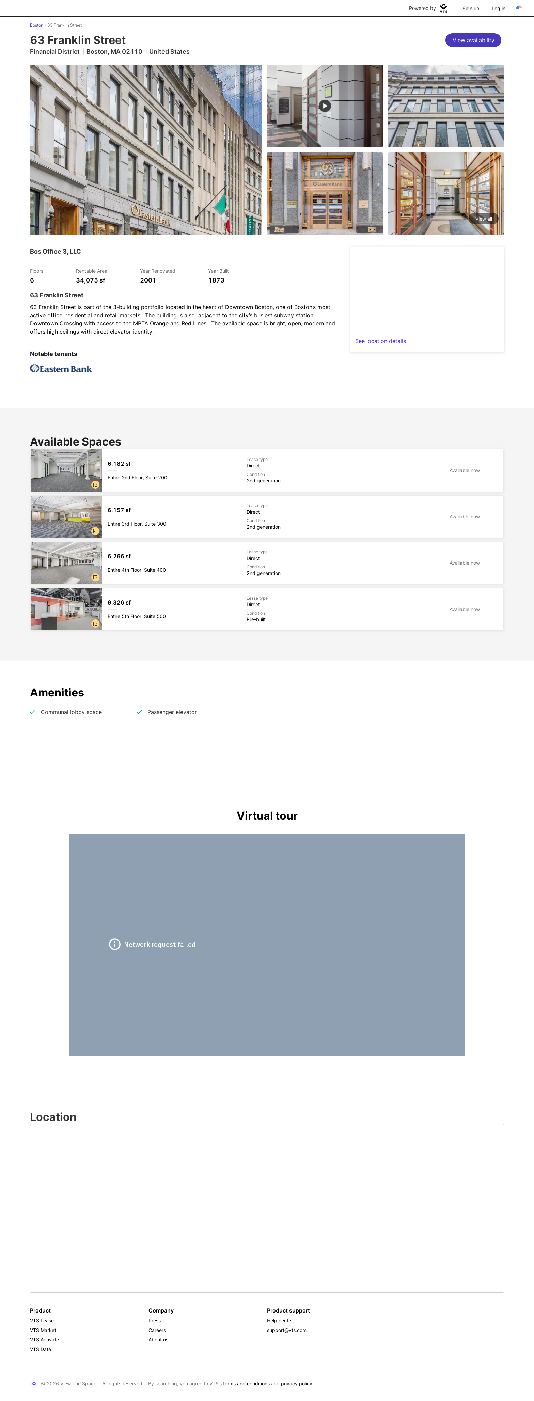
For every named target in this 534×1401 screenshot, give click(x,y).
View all (483, 219)
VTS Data (40, 1349)
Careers (157, 1330)
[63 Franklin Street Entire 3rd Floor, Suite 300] (267, 516)
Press (154, 1320)
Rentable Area (91, 270)
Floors (36, 270)
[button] (95, 485)
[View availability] (473, 40)
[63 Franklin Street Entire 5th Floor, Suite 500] (267, 609)
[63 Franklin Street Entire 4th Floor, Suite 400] (267, 563)
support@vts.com (287, 1330)
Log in (498, 8)
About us (158, 1339)
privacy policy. (297, 1383)
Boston (36, 25)
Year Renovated (157, 270)
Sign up (471, 8)
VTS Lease (42, 1320)
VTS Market (43, 1330)
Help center (280, 1320)
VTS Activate (44, 1339)
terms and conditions (246, 1383)
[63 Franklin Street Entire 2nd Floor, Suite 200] (267, 470)
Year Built (218, 270)
